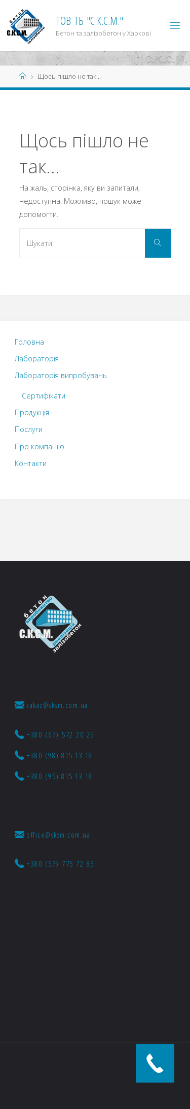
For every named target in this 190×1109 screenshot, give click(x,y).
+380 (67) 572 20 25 (54, 734)
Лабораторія (37, 358)
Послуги (29, 429)
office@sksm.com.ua (53, 834)
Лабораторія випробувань (61, 375)
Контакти (31, 463)
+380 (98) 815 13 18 (54, 755)
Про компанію (39, 446)
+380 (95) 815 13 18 (54, 776)
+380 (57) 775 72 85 (54, 863)
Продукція (32, 412)
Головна (29, 342)
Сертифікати (43, 396)
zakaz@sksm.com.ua (51, 705)
